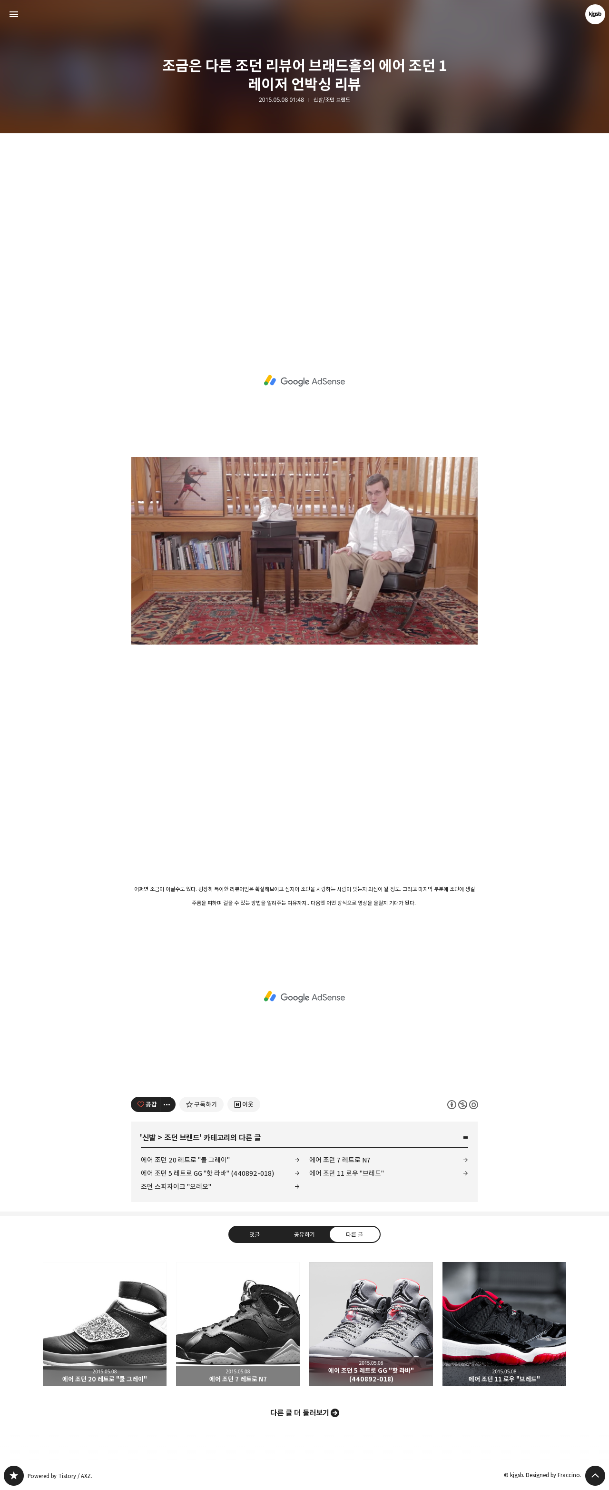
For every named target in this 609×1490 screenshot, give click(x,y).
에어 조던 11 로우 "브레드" (346, 1173)
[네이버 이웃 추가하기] (243, 1104)
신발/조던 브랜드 (332, 100)
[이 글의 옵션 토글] (168, 1104)
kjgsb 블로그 (13, 1475)
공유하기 (304, 1234)
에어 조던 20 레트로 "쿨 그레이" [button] (105, 1324)
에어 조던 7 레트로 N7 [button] (238, 1324)
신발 (149, 1137)
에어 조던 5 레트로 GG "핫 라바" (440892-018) (207, 1173)
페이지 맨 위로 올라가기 (595, 1475)
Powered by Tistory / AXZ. (60, 1476)
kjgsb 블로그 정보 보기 (595, 14)
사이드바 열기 (13, 14)
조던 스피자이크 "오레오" (176, 1186)
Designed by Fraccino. (553, 1475)
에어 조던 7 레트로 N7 (340, 1159)
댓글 (254, 1234)
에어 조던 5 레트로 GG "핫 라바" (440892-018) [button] (371, 1324)
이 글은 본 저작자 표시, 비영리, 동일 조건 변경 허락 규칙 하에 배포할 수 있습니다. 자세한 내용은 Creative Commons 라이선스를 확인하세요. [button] (462, 1104)
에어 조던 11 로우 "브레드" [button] (504, 1324)
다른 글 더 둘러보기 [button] (299, 1413)
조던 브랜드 (181, 1137)
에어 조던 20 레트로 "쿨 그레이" (185, 1159)
